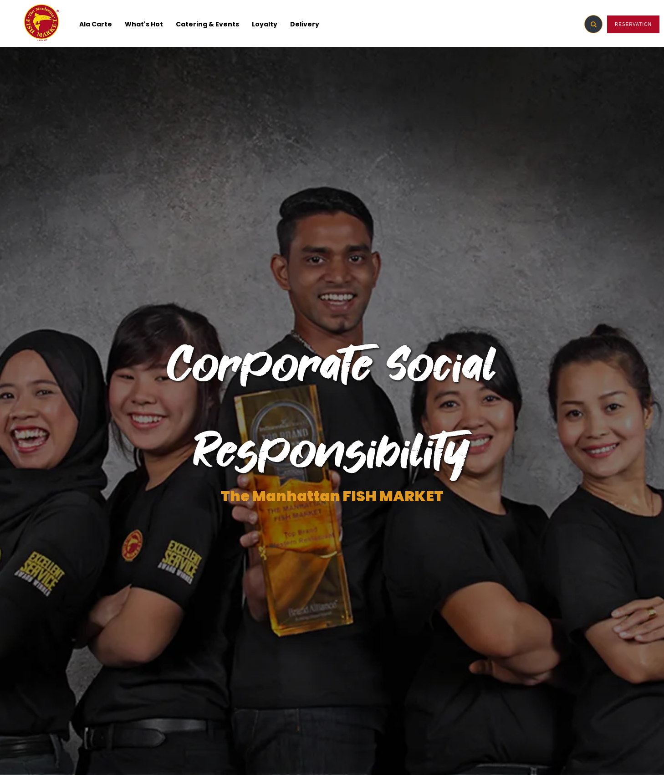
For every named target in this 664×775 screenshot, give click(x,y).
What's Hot (144, 24)
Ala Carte (95, 24)
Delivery (304, 24)
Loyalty (264, 24)
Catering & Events (207, 24)
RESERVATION (633, 24)
